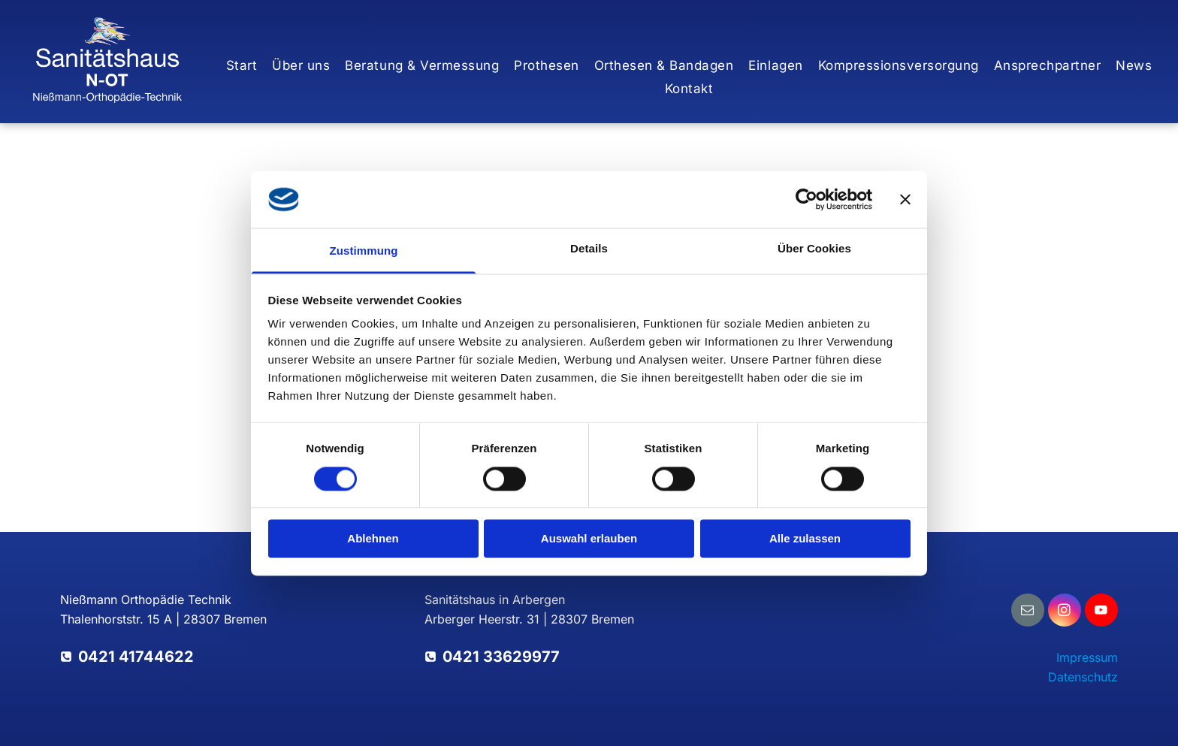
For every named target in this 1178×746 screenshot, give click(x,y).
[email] (1027, 611)
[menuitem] (242, 65)
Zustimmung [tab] (364, 251)
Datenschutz (1083, 676)
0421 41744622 (136, 657)
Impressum (1087, 657)
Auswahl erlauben (589, 539)
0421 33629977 (501, 657)
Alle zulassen (805, 539)
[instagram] (1064, 611)
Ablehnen (372, 539)
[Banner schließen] (905, 199)
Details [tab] (589, 249)
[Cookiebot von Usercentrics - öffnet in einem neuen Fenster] (806, 199)
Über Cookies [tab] (814, 249)
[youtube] (1101, 611)
